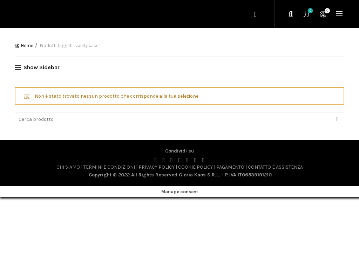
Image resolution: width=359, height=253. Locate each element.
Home (27, 45)
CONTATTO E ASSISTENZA (275, 167)
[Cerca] (290, 14)
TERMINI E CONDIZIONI (109, 167)
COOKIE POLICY (195, 167)
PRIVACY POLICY (157, 167)
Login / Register (256, 14)
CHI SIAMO (68, 167)
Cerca (337, 119)
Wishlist (310, 11)
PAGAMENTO (230, 167)
